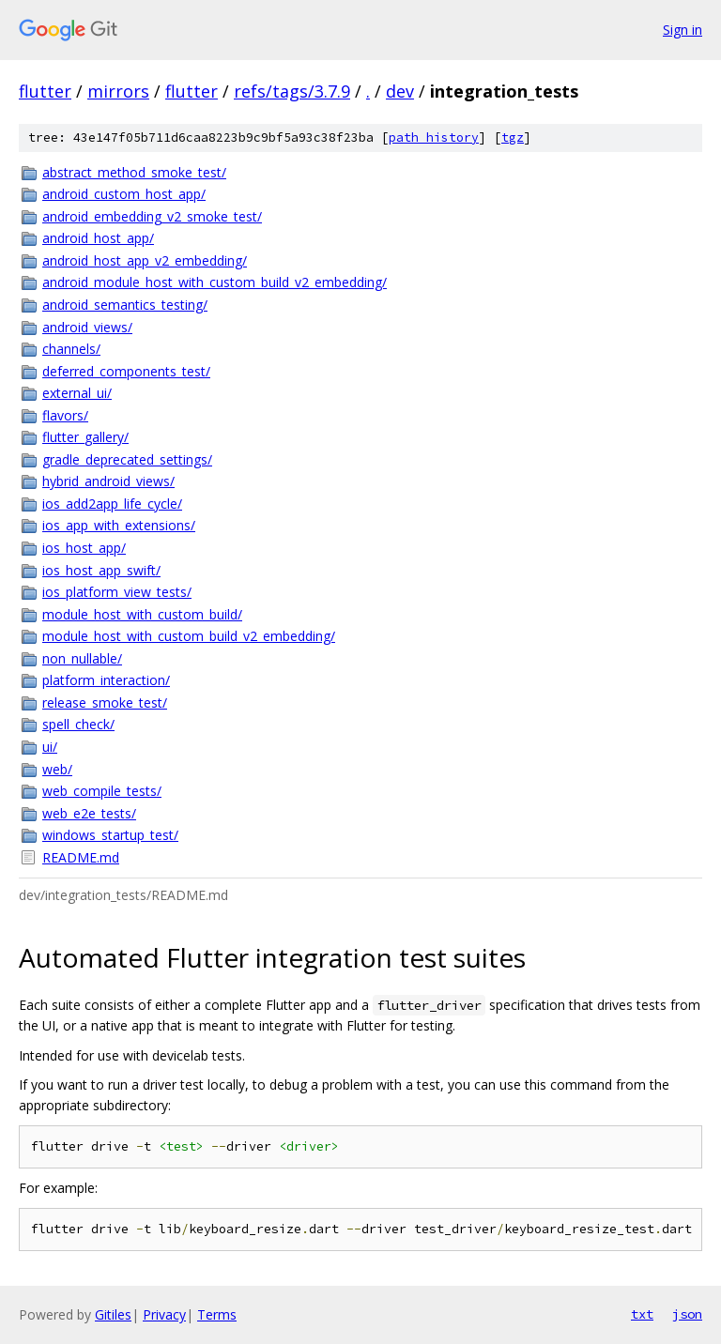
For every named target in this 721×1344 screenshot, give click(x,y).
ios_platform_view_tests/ (117, 592)
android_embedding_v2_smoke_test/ (152, 216)
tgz (512, 137)
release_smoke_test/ (104, 702)
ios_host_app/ (84, 548)
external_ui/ (77, 393)
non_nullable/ (82, 658)
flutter (45, 91)
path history (434, 137)
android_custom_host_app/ (124, 194)
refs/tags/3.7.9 (292, 91)
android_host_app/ (98, 238)
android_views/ (87, 327)
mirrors (118, 91)
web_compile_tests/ (101, 791)
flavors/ (65, 415)
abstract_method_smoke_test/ (134, 172)
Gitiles (113, 1314)
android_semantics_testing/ (124, 304)
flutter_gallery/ (85, 437)
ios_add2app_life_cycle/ (112, 503)
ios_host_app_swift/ (101, 570)
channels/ (71, 349)
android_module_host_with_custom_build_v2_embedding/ (214, 282)
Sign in (682, 29)
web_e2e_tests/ (89, 813)
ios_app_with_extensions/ (118, 525)
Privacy (164, 1314)
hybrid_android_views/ (108, 481)
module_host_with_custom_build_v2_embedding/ (188, 636)
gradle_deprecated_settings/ (127, 459)
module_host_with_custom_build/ (142, 614)
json (687, 1314)
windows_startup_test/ (110, 835)
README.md (80, 857)
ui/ (49, 747)
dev (400, 91)
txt (642, 1314)
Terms (217, 1314)
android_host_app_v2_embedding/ (144, 260)
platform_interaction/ (106, 680)
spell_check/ (78, 724)
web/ (57, 769)
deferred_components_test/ (126, 371)
